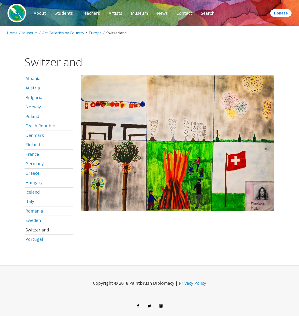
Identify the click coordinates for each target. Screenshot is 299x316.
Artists (115, 13)
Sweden (33, 220)
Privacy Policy (192, 283)
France (32, 154)
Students (64, 13)
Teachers (91, 13)
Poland (32, 116)
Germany (34, 163)
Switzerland (37, 230)
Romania (34, 211)
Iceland (32, 192)
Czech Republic (40, 125)
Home (12, 33)
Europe (95, 33)
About (40, 13)
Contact (184, 13)
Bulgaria (33, 97)
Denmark (34, 135)
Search (207, 13)
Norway (33, 107)
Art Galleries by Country (63, 33)
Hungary (34, 182)
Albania (32, 78)
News (162, 13)
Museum (139, 13)
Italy (29, 201)
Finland (32, 144)
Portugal (34, 239)
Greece (32, 173)
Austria (32, 88)
